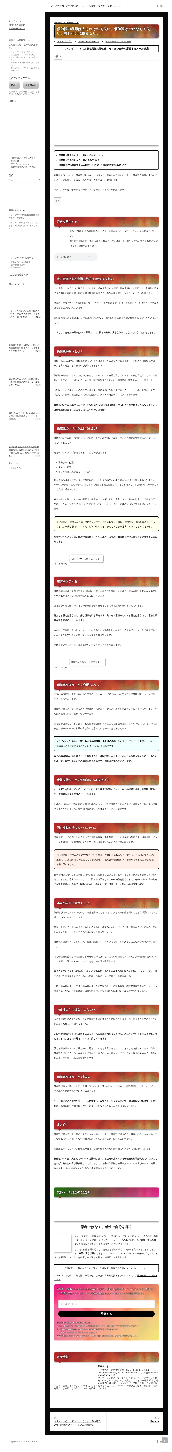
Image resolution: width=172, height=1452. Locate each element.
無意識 (92, 293)
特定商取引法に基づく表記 (23, 167)
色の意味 (15, 161)
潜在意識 (75, 190)
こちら (18, 94)
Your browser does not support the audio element (76, 257)
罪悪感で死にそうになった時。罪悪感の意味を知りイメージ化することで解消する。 (24, 348)
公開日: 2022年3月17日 (88, 41)
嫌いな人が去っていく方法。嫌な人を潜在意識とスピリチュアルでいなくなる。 (24, 382)
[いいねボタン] (57, 56)
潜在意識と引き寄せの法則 (66, 22)
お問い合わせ (114, 6)
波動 (85, 190)
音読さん (16, 468)
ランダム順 (31, 85)
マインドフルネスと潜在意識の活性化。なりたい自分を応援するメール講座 (106, 48)
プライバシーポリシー (21, 164)
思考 (156, 288)
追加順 (14, 85)
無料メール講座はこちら (20, 40)
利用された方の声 (17, 25)
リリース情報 (89, 6)
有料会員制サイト (17, 28)
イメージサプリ (64, 41)
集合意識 (108, 837)
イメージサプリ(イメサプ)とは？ (64, 6)
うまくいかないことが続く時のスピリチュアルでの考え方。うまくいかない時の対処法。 (24, 314)
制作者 (102, 6)
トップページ (15, 21)
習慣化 (66, 842)
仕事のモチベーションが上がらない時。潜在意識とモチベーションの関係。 (24, 416)
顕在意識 (124, 288)
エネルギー (103, 499)
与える (105, 927)
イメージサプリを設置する (21, 258)
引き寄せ (113, 395)
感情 (106, 480)
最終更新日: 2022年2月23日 (118, 41)
